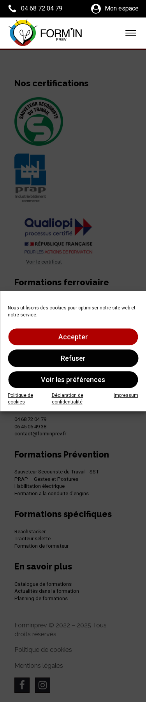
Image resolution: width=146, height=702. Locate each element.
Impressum (126, 395)
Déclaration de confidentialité (67, 399)
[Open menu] (131, 33)
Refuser (73, 358)
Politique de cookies (20, 399)
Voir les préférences (73, 379)
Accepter (73, 337)
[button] (34, 9)
